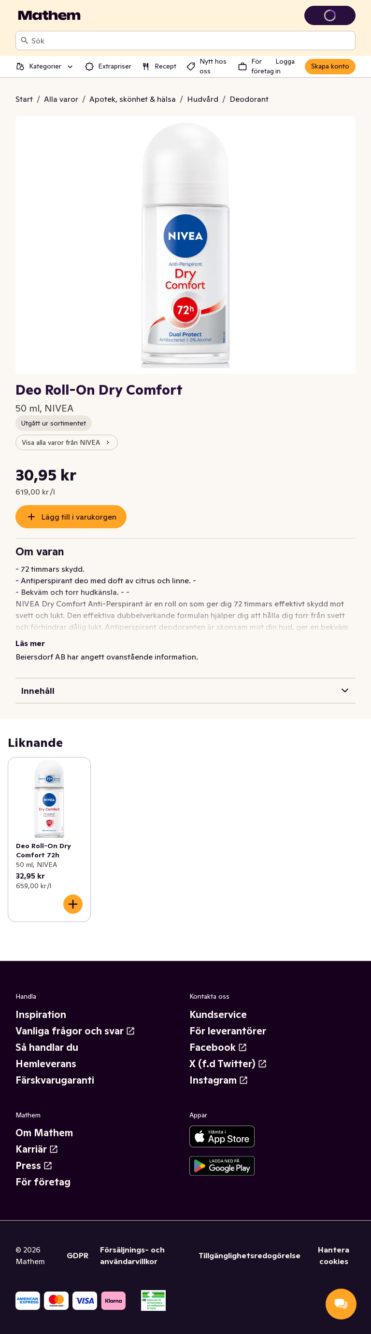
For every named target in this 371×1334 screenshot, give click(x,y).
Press (34, 1165)
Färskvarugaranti (54, 1080)
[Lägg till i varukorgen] (73, 904)
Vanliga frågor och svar (75, 1031)
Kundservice (218, 1014)
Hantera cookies (333, 1255)
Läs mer (30, 643)
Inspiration (40, 1014)
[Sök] (24, 40)
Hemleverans (45, 1064)
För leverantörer (227, 1031)
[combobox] (191, 40)
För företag (43, 1182)
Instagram (218, 1080)
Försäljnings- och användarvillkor (132, 1255)
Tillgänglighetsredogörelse (249, 1255)
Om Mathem (44, 1133)
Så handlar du (46, 1047)
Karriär (36, 1149)
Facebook (218, 1047)
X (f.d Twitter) (228, 1064)
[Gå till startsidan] (49, 15)
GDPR (77, 1255)
